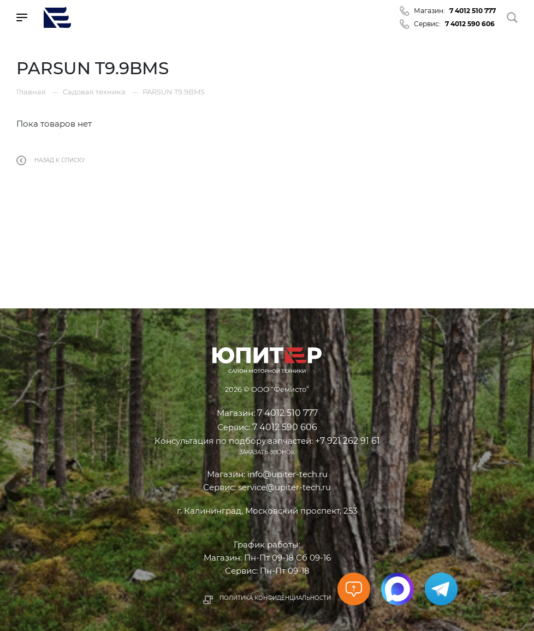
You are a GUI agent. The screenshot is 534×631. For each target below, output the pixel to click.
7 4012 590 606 (470, 24)
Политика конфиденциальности (275, 598)
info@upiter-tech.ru (287, 474)
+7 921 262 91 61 (347, 441)
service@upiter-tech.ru (284, 487)
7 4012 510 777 (472, 11)
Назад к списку (50, 160)
